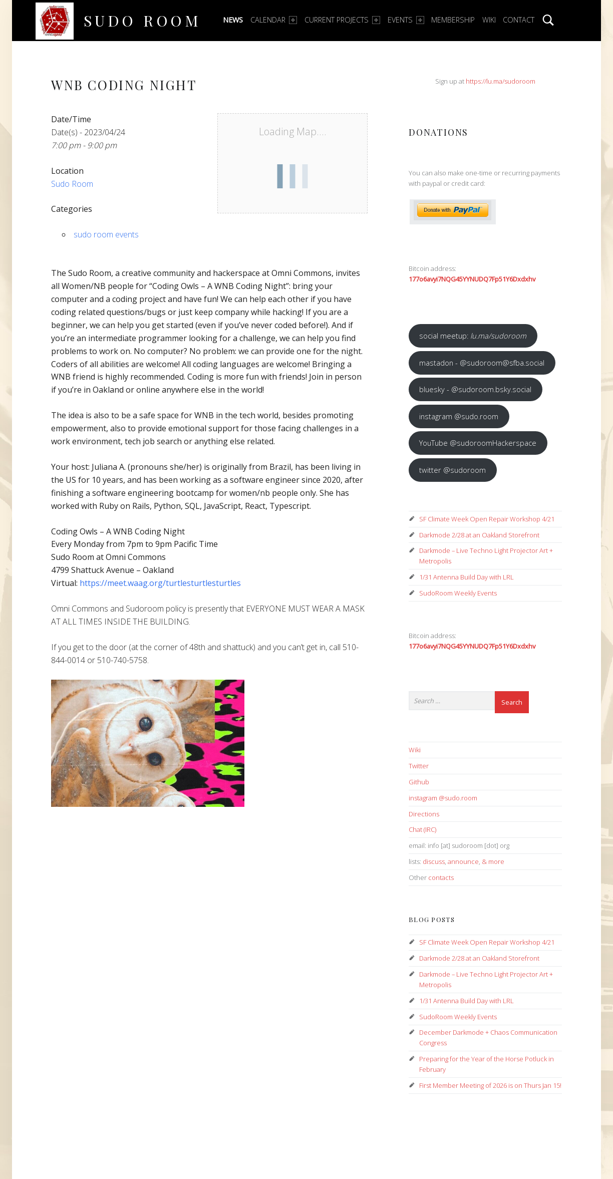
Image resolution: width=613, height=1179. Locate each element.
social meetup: (472, 336)
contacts (441, 877)
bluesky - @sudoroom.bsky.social (475, 389)
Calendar (273, 20)
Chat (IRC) (422, 829)
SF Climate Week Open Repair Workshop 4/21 (486, 518)
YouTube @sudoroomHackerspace (477, 443)
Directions (424, 813)
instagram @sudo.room (458, 416)
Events (406, 20)
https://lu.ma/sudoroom (500, 81)
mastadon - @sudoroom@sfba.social (481, 363)
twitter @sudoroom (452, 470)
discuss (434, 861)
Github (419, 781)
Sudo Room (142, 20)
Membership (453, 20)
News (233, 20)
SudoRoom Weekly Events (458, 593)
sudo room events (106, 234)
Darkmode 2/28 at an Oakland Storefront (479, 534)
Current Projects (342, 20)
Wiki (489, 20)
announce (463, 861)
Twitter (419, 765)
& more (493, 861)
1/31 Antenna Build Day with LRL (466, 576)
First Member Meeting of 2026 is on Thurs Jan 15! (490, 1085)
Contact (518, 20)
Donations (438, 132)
